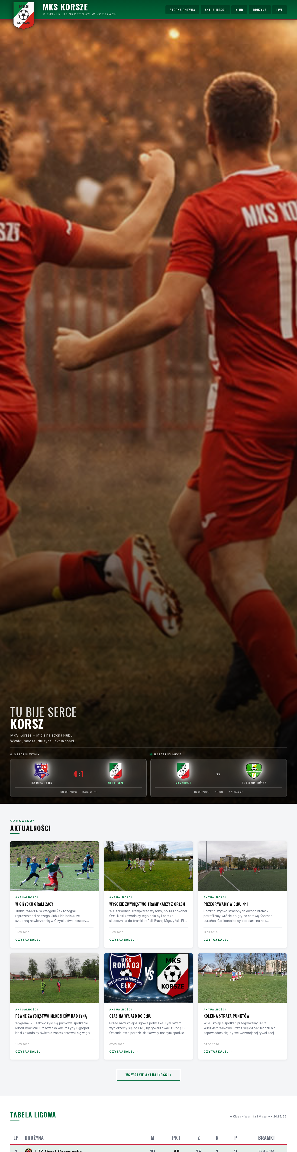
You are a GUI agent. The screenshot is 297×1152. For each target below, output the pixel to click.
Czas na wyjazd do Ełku (130, 1016)
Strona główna (182, 9)
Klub (239, 9)
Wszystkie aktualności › (148, 1074)
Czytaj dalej (30, 939)
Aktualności (215, 9)
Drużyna (260, 9)
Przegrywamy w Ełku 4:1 (225, 904)
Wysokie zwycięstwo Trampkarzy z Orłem (147, 904)
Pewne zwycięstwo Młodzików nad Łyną (51, 1016)
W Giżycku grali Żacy (34, 904)
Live (279, 9)
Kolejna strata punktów (226, 1016)
